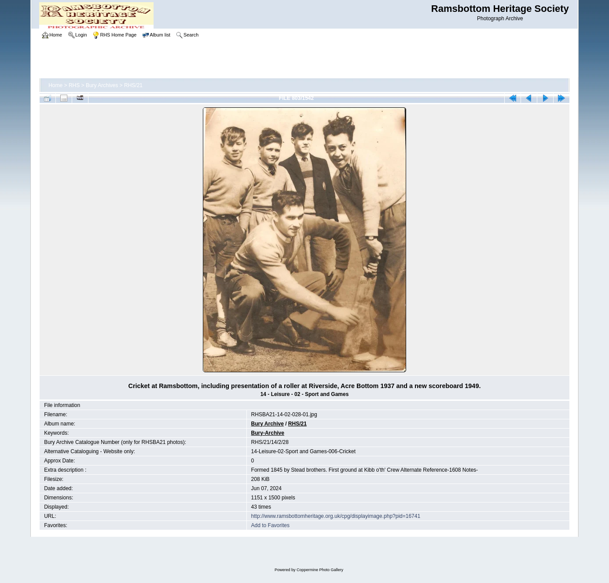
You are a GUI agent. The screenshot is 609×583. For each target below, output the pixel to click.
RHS (74, 85)
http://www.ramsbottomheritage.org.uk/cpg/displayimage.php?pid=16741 (336, 516)
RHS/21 (133, 85)
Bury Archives (102, 85)
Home (55, 85)
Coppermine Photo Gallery (320, 570)
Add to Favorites (270, 525)
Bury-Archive (267, 433)
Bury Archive (267, 424)
